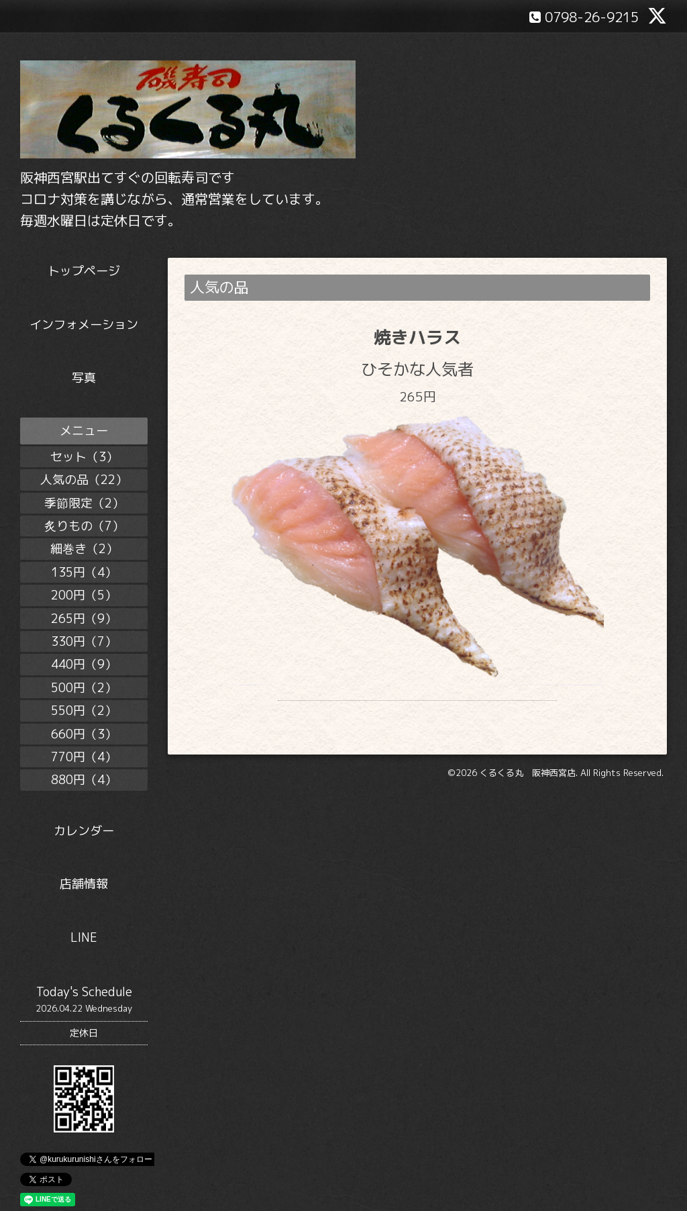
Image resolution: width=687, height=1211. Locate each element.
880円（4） (84, 779)
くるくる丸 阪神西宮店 (528, 790)
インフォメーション (84, 324)
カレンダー (84, 830)
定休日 (84, 1032)
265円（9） (84, 618)
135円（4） (84, 572)
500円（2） (84, 687)
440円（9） (84, 664)
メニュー (84, 430)
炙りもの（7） (84, 526)
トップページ (84, 270)
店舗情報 (84, 883)
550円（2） (84, 710)
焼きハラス (417, 337)
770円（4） (84, 756)
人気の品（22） (83, 479)
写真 (84, 377)
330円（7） (84, 641)
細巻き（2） (84, 548)
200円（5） (84, 595)
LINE (83, 937)
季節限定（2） (84, 503)
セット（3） (84, 456)
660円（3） (84, 734)
